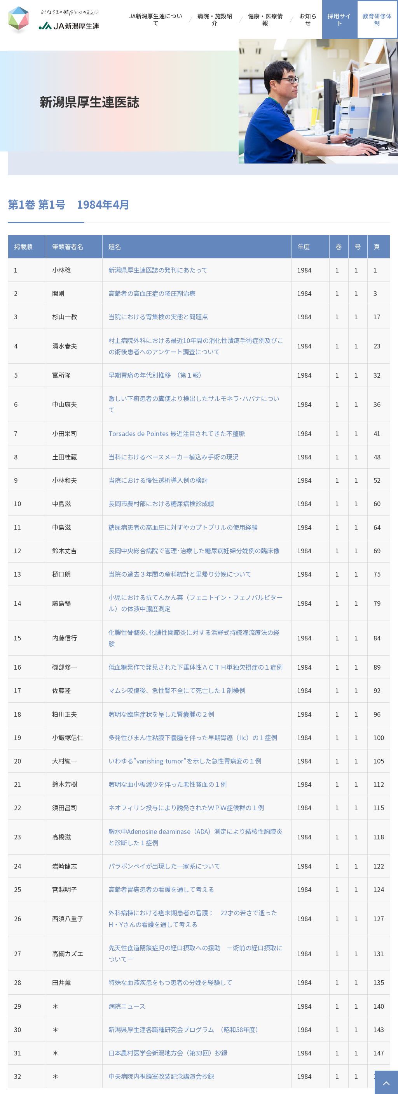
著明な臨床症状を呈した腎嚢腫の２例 (161, 714)
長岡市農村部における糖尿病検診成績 (161, 503)
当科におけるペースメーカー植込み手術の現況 (173, 456)
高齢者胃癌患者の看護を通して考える (161, 889)
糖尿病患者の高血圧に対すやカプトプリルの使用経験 (183, 527)
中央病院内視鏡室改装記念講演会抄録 (161, 1076)
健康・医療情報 (265, 19)
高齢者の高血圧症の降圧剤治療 (152, 293)
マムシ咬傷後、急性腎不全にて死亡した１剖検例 (176, 690)
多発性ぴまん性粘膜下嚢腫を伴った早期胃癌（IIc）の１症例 (192, 737)
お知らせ (308, 19)
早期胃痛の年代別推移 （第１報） (156, 375)
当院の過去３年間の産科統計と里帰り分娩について (179, 574)
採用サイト (339, 19)
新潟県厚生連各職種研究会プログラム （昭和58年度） (185, 1029)
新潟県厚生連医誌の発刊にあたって (158, 269)
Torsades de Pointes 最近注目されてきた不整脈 (176, 433)
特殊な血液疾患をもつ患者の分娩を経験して (170, 982)
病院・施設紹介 (214, 19)
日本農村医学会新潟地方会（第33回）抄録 (167, 1052)
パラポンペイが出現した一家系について (164, 866)
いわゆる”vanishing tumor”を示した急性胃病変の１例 (184, 760)
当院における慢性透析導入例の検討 (158, 480)
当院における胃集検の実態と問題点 (158, 316)
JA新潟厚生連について (155, 19)
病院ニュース (126, 1006)
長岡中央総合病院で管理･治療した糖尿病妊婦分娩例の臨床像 (193, 550)
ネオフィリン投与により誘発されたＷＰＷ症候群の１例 (186, 807)
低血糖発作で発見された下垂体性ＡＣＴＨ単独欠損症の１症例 (195, 667)
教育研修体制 (377, 19)
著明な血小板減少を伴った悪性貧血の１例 (167, 784)
